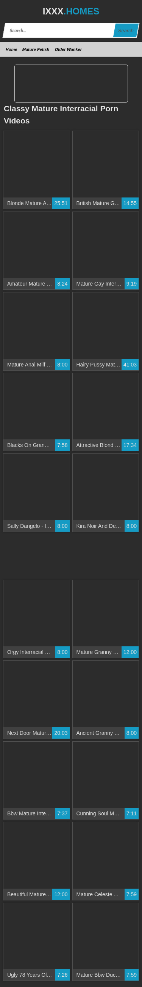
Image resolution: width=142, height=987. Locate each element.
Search (125, 30)
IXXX (71, 11)
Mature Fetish (36, 49)
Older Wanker (68, 49)
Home (11, 49)
